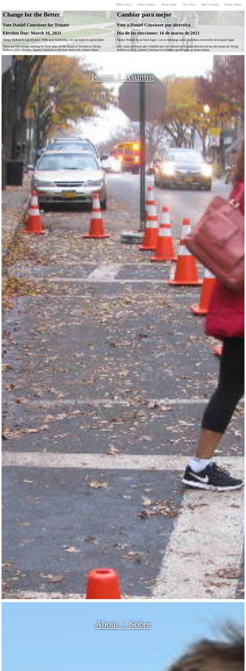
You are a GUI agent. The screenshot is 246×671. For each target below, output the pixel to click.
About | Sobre (169, 4)
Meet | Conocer (210, 4)
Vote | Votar (189, 4)
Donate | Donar (233, 4)
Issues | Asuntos (146, 4)
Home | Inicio (123, 4)
